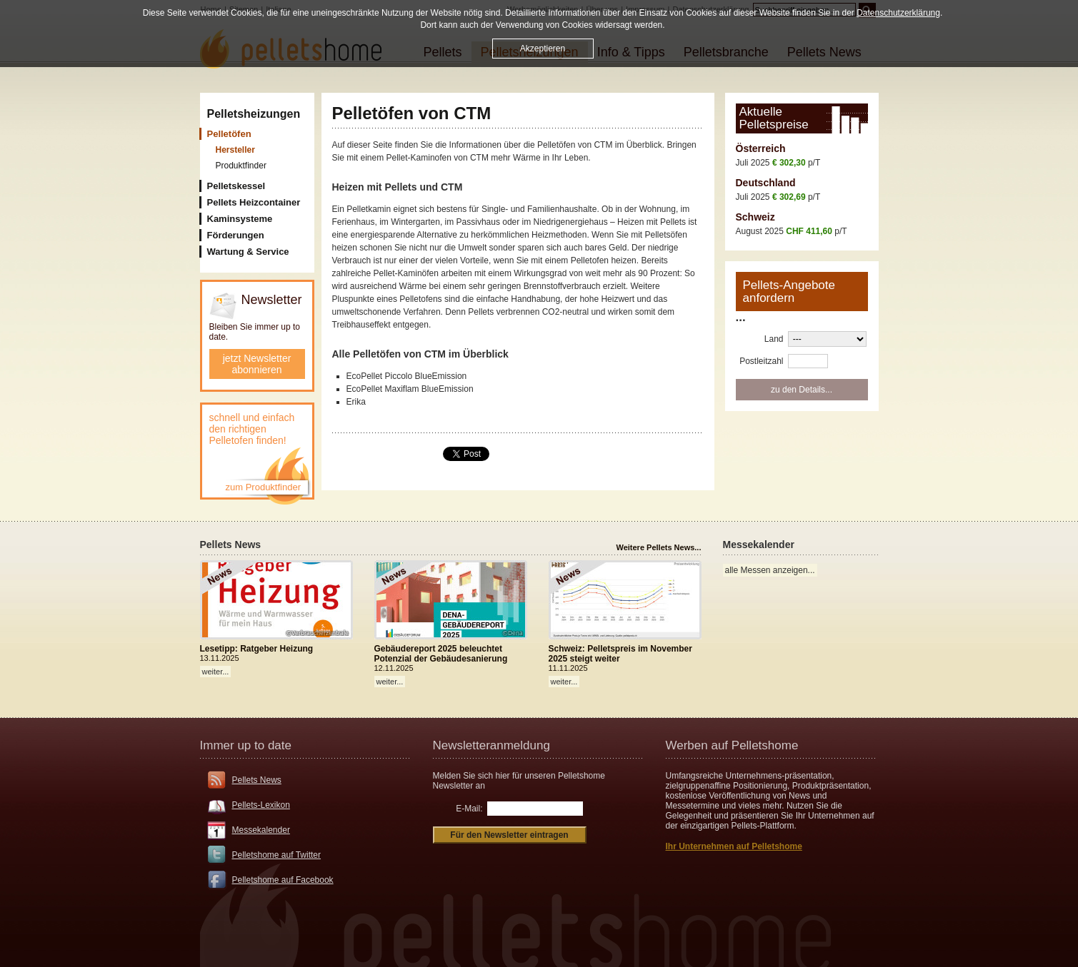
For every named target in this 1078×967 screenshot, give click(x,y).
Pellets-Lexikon (261, 805)
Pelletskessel (236, 186)
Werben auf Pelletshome (732, 745)
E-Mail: (469, 809)
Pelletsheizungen (254, 114)
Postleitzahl (761, 361)
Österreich (761, 148)
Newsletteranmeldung (491, 745)
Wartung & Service (248, 251)
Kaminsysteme (240, 218)
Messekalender (261, 830)
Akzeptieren (542, 47)
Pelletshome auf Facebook (283, 880)
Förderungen (235, 235)
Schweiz (755, 217)
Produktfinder (241, 166)
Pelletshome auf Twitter (276, 855)
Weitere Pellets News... (658, 547)
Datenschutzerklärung (898, 11)
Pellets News (256, 780)
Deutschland (766, 182)
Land (774, 339)
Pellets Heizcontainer (254, 202)
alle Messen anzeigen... (770, 570)
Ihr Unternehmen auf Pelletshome (734, 846)
